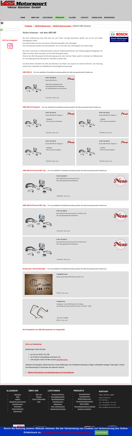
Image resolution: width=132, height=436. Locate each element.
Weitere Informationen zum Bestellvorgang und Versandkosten (51, 372)
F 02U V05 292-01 (104, 112)
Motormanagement (58, 399)
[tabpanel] (9, 40)
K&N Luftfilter (84, 404)
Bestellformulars (62, 360)
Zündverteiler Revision (58, 409)
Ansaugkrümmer (84, 394)
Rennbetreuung (58, 402)
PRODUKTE (60, 17)
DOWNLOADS (97, 17)
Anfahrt (17, 399)
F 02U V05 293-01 (51, 141)
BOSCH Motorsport (43, 26)
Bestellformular (17, 404)
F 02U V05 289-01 (51, 77)
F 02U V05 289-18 (61, 211)
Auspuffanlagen (84, 396)
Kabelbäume (58, 404)
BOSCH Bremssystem (62, 26)
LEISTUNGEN (47, 17)
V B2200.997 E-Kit (61, 274)
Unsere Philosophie (38, 399)
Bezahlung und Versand (18, 402)
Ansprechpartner (17, 409)
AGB (17, 397)
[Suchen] (9, 30)
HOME (22, 17)
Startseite (17, 394)
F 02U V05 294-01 (104, 141)
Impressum (18, 406)
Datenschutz (18, 411)
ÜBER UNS (35, 17)
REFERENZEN (109, 17)
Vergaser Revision (58, 394)
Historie (38, 397)
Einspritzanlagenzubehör (84, 401)
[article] (49, 88)
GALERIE (72, 17)
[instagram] (10, 46)
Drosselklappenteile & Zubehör (85, 406)
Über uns (39, 394)
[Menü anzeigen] (2, 23)
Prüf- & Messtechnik (58, 406)
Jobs (38, 402)
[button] (109, 407)
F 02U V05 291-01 (51, 112)
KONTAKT (84, 17)
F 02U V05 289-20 (61, 176)
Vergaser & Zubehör (84, 409)
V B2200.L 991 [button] (60, 301)
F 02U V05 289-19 (61, 239)
